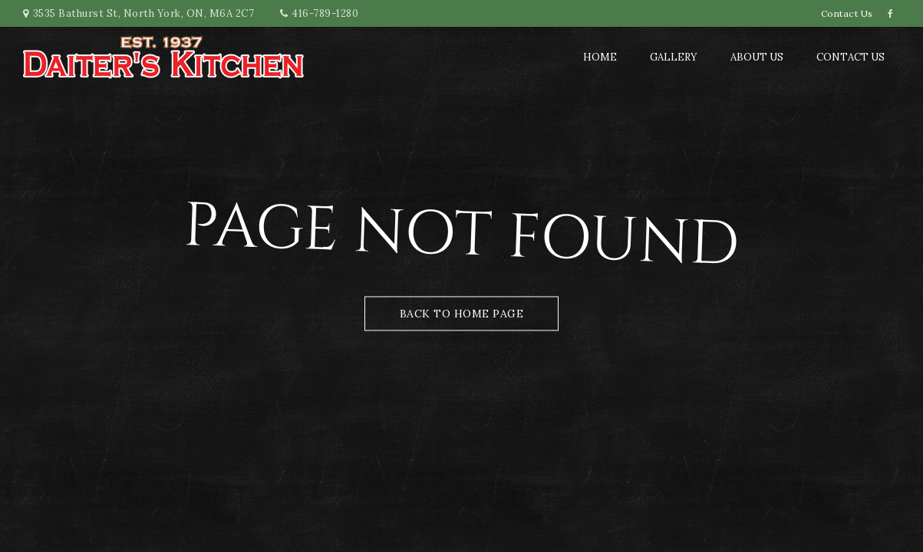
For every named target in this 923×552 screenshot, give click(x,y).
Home (600, 57)
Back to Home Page (462, 313)
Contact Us (847, 13)
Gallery (673, 57)
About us (756, 57)
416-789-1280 (325, 13)
